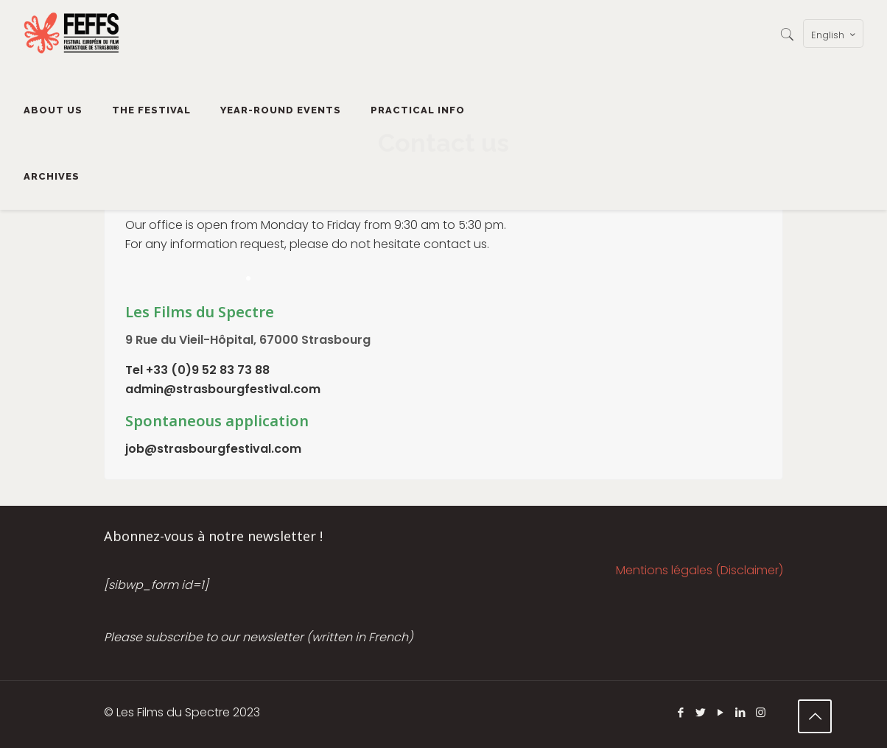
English (834, 34)
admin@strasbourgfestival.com (222, 389)
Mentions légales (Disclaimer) (699, 570)
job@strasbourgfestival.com (213, 448)
